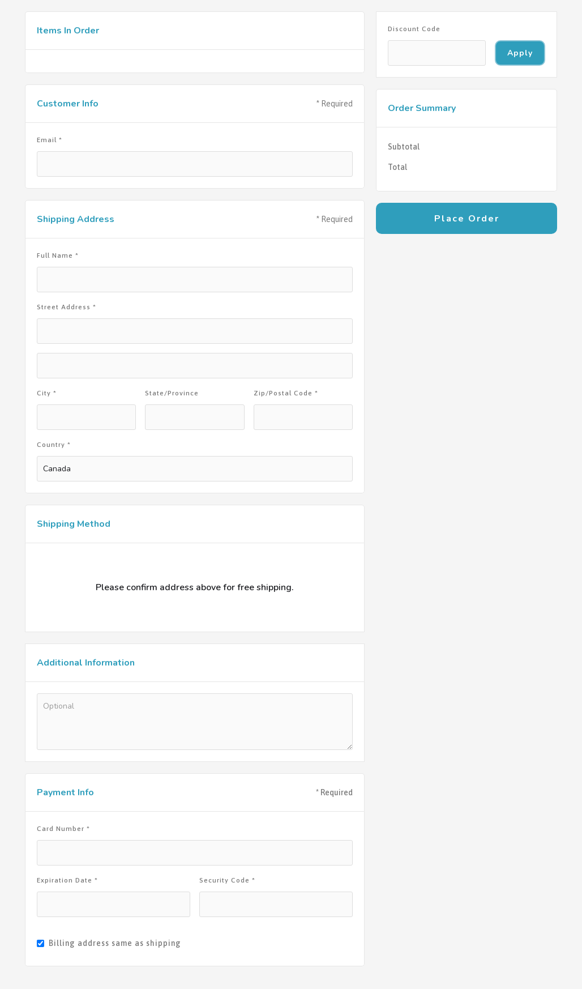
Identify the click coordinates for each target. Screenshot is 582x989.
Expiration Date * (67, 880)
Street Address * (66, 307)
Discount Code (414, 29)
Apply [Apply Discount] (520, 53)
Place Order (466, 218)
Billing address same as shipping (115, 943)
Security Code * (227, 880)
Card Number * (63, 829)
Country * (54, 445)
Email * (49, 140)
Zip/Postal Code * (286, 393)
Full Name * (58, 255)
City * (47, 393)
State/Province (172, 393)
